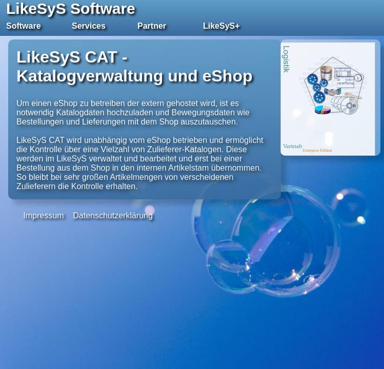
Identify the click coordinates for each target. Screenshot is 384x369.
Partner (151, 26)
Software (23, 26)
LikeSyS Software (70, 8)
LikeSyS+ (221, 26)
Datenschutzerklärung (113, 215)
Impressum (43, 215)
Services (89, 26)
